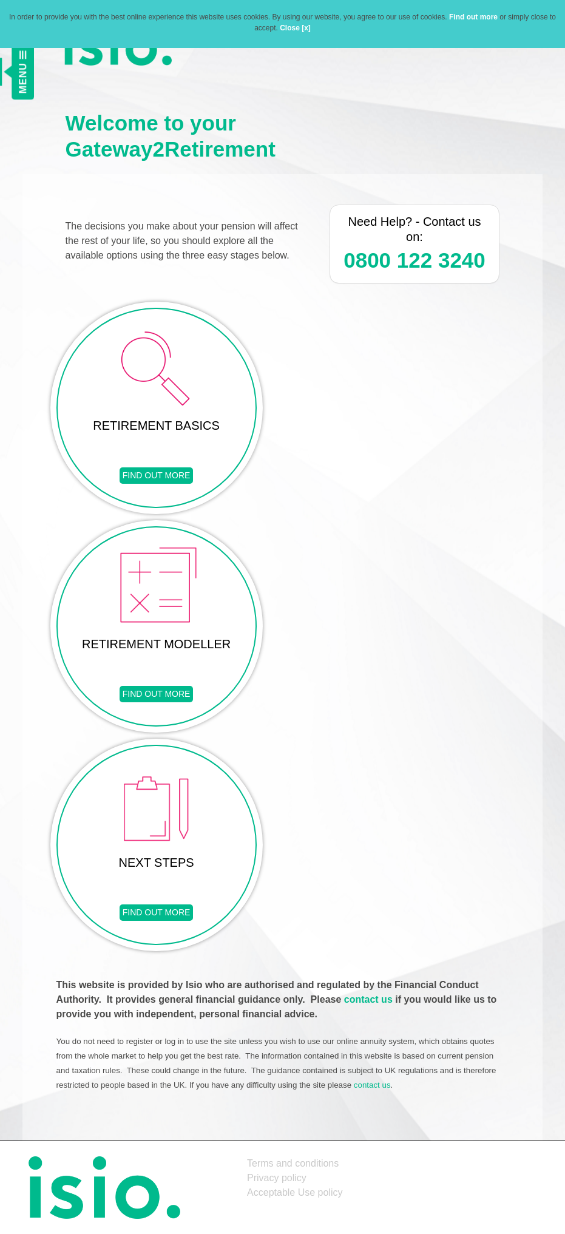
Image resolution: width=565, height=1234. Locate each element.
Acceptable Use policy (294, 1192)
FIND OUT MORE (157, 475)
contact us (368, 999)
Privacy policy (276, 1178)
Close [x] (295, 28)
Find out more (473, 17)
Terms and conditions (293, 1163)
